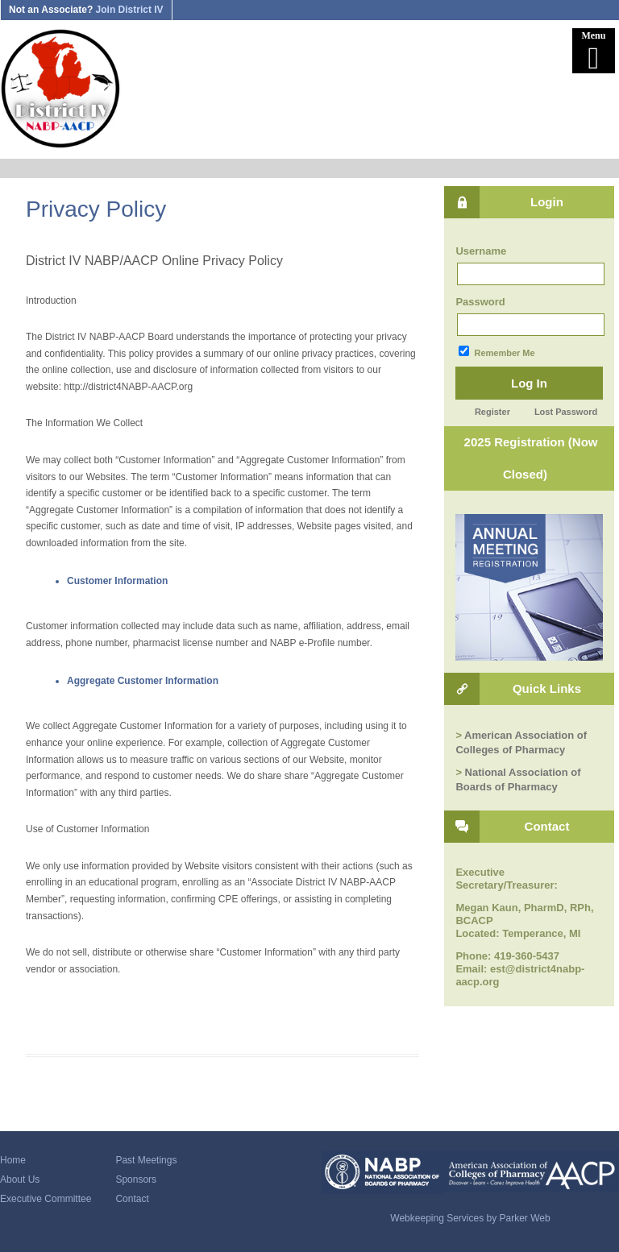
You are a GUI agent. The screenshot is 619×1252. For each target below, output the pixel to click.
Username (480, 251)
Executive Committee (45, 1198)
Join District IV (130, 9)
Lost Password (565, 412)
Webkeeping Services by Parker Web (470, 1218)
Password (480, 302)
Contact (131, 1198)
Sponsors (135, 1179)
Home (13, 1160)
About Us (19, 1179)
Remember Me (496, 352)
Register (492, 412)
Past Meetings (146, 1160)
